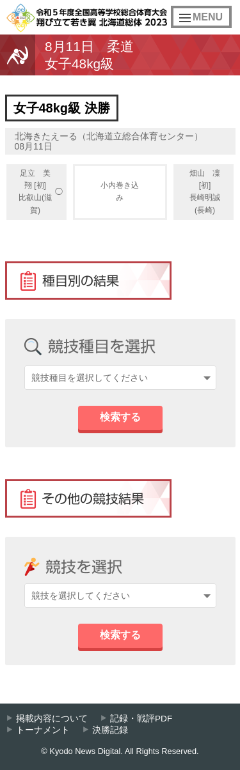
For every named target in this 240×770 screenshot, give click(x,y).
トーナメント (43, 730)
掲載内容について (52, 718)
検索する (120, 417)
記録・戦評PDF (141, 718)
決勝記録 (110, 730)
